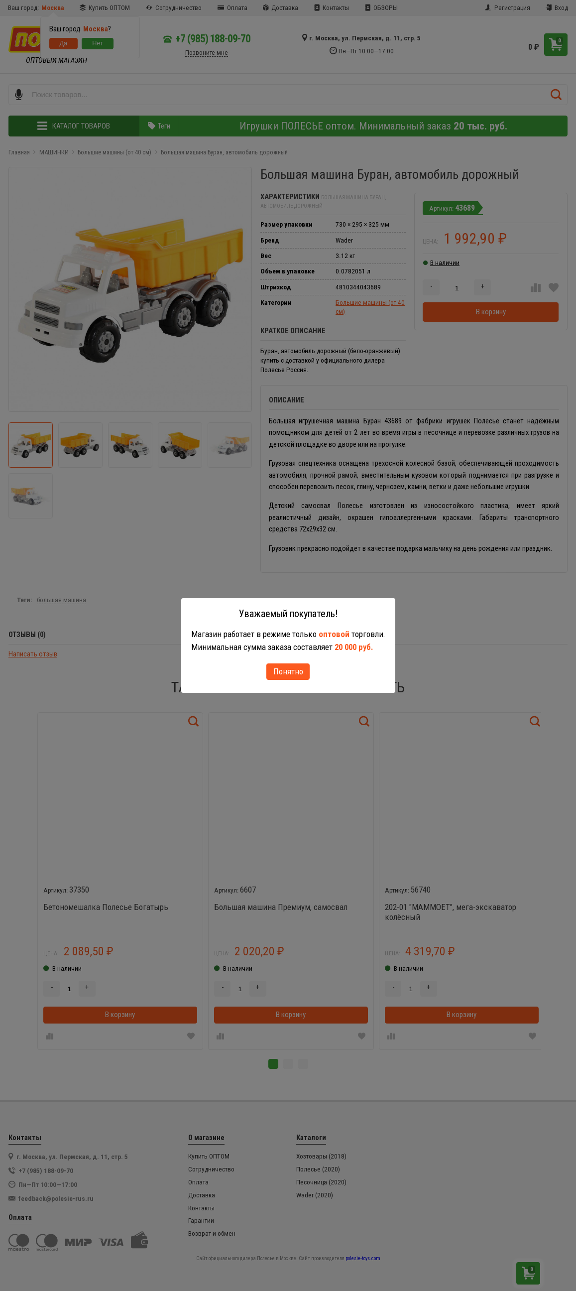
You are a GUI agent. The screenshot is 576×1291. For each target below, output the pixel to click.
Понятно (288, 671)
